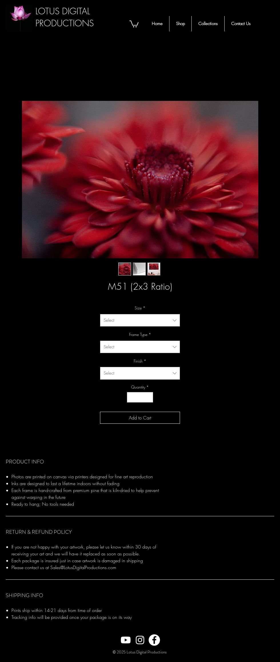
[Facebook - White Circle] (154, 640)
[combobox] (140, 320)
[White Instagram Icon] (140, 640)
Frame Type (140, 334)
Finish (140, 361)
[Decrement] (131, 397)
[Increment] (148, 397)
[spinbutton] (140, 397)
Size (140, 308)
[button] (134, 23)
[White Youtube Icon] (125, 640)
